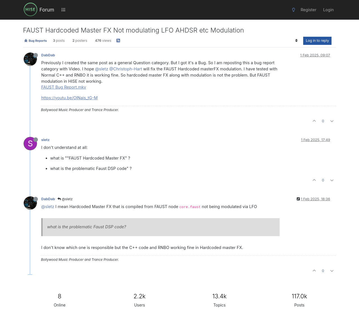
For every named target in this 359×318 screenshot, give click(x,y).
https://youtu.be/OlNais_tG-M (69, 97)
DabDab (48, 55)
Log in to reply (317, 40)
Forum (47, 10)
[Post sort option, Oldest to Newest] (296, 41)
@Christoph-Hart (125, 68)
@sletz (101, 68)
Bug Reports (35, 41)
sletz (45, 140)
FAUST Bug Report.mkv (63, 87)
